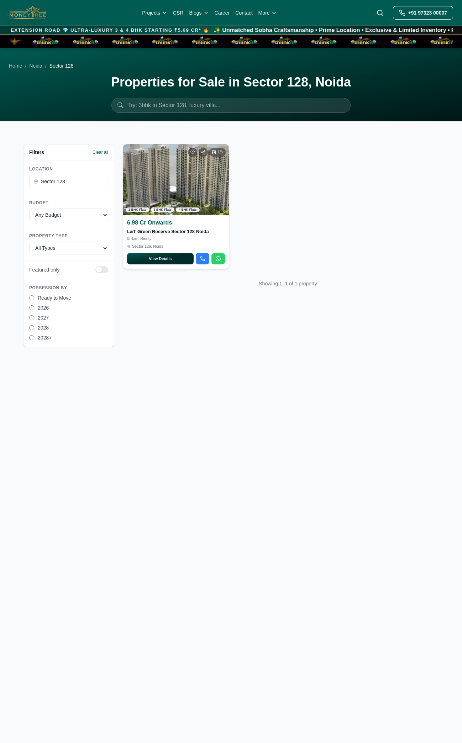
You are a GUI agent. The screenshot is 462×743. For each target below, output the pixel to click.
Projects (154, 13)
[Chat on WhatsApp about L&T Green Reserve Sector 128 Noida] (218, 259)
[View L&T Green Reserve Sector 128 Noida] (176, 179)
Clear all (100, 152)
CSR (178, 13)
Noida (35, 66)
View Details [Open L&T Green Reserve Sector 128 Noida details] (160, 259)
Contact (243, 13)
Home (15, 66)
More (268, 13)
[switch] (101, 269)
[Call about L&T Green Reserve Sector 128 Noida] (202, 259)
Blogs (199, 13)
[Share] (203, 152)
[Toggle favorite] (192, 152)
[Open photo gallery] (217, 152)
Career (222, 13)
